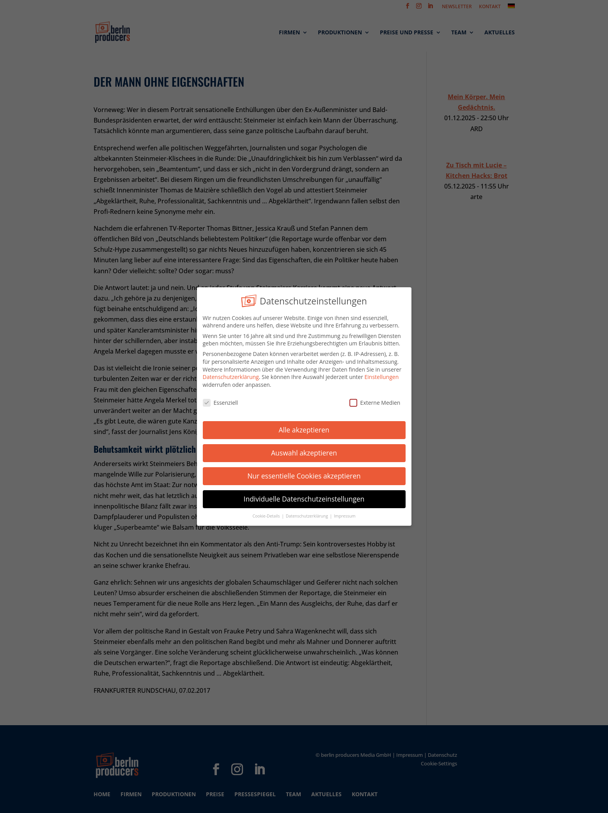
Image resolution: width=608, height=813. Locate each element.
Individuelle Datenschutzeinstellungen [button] (304, 497)
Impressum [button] (344, 514)
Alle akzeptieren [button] (303, 428)
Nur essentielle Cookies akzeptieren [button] (304, 474)
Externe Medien (375, 401)
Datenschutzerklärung (231, 375)
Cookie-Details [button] (266, 514)
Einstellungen (382, 375)
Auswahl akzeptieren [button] (304, 451)
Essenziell (220, 401)
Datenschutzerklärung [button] (307, 514)
